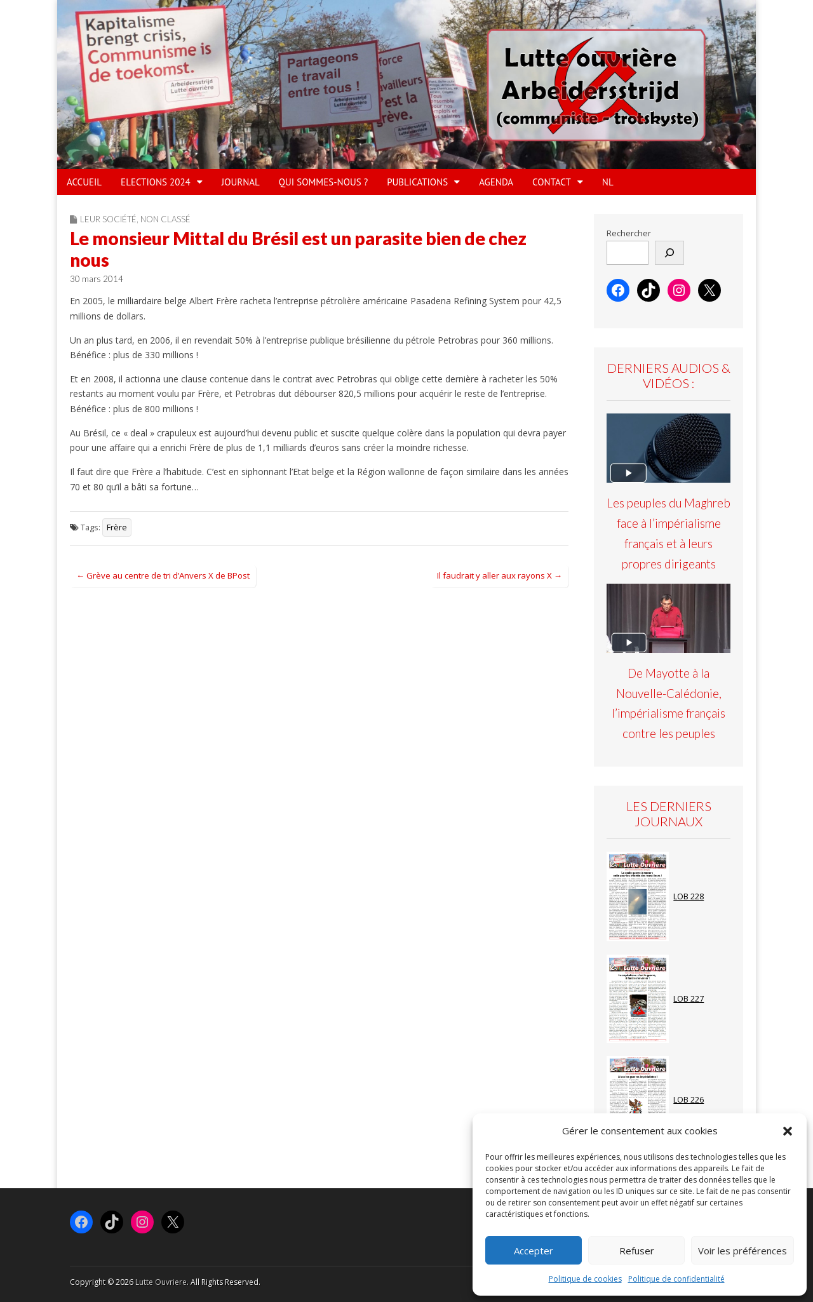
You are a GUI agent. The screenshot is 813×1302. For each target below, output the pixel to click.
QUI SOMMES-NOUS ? (323, 182)
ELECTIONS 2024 (156, 182)
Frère (117, 527)
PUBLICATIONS (417, 182)
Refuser (636, 1250)
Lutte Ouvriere (161, 1282)
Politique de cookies (585, 1278)
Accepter (533, 1250)
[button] (787, 1131)
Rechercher (629, 233)
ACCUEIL (84, 182)
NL (608, 182)
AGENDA (496, 182)
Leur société (108, 219)
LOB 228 (688, 896)
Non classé (165, 219)
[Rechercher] (669, 253)
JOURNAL (241, 182)
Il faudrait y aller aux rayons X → (499, 575)
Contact (551, 182)
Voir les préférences (742, 1250)
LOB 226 (688, 1099)
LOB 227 (688, 998)
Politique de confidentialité (676, 1278)
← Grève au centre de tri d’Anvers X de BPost (163, 575)
